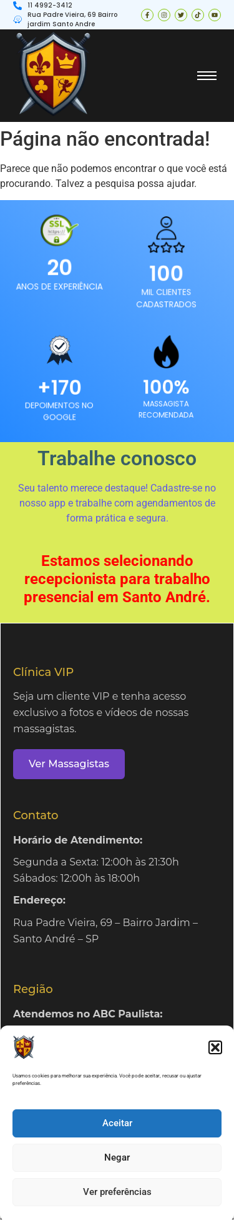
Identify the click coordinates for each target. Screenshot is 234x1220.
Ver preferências (117, 1200)
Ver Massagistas (69, 764)
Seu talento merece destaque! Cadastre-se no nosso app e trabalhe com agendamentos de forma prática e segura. (117, 503)
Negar (117, 1166)
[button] (215, 1056)
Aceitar (117, 1131)
